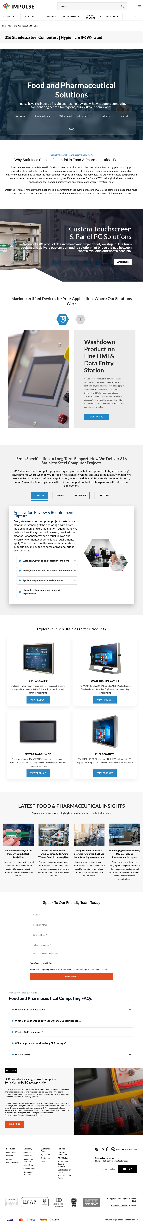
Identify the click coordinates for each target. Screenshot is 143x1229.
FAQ (71, 129)
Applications (42, 116)
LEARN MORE (122, 262)
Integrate (80, 495)
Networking (70, 16)
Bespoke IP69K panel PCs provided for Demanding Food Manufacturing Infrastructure (89, 854)
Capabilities (28, 1156)
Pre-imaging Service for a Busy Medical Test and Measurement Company (124, 854)
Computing (29, 16)
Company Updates (27, 1173)
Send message (72, 976)
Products (104, 116)
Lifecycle (103, 495)
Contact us (96, 417)
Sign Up (127, 1169)
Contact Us (45, 1158)
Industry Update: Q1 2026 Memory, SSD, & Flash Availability (18, 854)
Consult (39, 495)
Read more (14, 1124)
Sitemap (44, 1161)
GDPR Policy (63, 1158)
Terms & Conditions (62, 1153)
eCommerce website (119, 1206)
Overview (19, 116)
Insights (125, 116)
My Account (46, 1154)
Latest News (28, 1165)
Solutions (8, 16)
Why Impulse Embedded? (74, 116)
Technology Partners (28, 1160)
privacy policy (49, 969)
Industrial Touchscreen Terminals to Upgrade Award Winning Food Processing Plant (53, 854)
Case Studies (29, 1168)
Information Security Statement (63, 1164)
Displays (49, 16)
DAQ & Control (90, 16)
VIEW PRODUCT (38, 700)
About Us (111, 16)
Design (59, 495)
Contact (133, 16)
